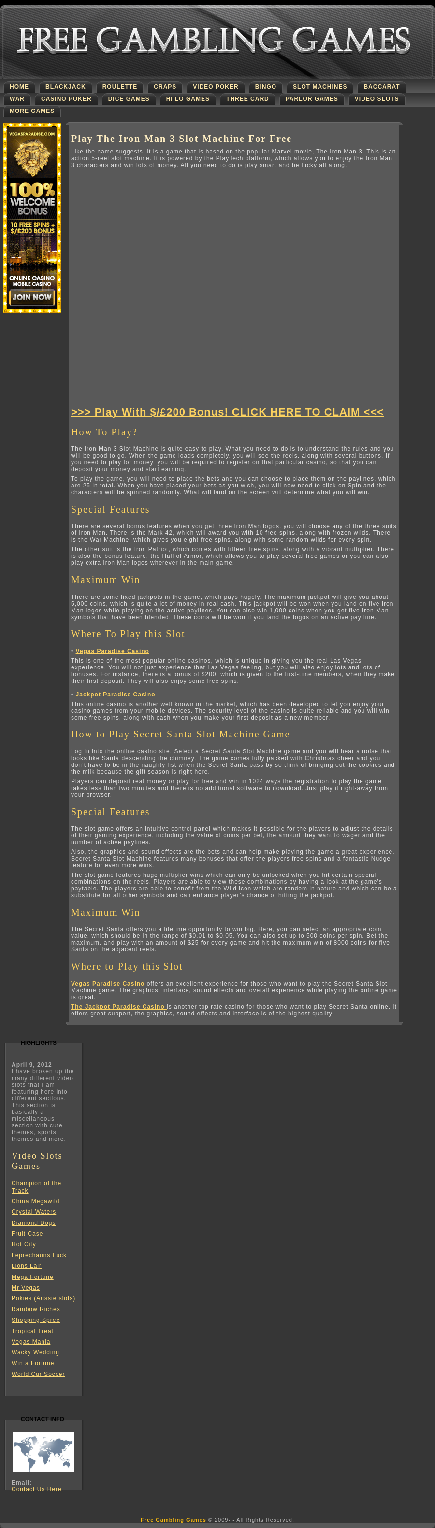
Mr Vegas (26, 1287)
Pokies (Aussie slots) (43, 1298)
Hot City (24, 1244)
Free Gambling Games (173, 1520)
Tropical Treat (33, 1331)
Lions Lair (27, 1266)
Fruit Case (27, 1233)
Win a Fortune (33, 1363)
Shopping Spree (36, 1320)
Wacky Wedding (35, 1352)
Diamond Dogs (34, 1223)
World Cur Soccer (38, 1374)
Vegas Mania (31, 1341)
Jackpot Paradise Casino (116, 694)
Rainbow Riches (36, 1309)
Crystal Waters (34, 1212)
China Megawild (35, 1201)
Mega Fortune (33, 1277)
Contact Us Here (37, 1489)
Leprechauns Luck (39, 1255)
